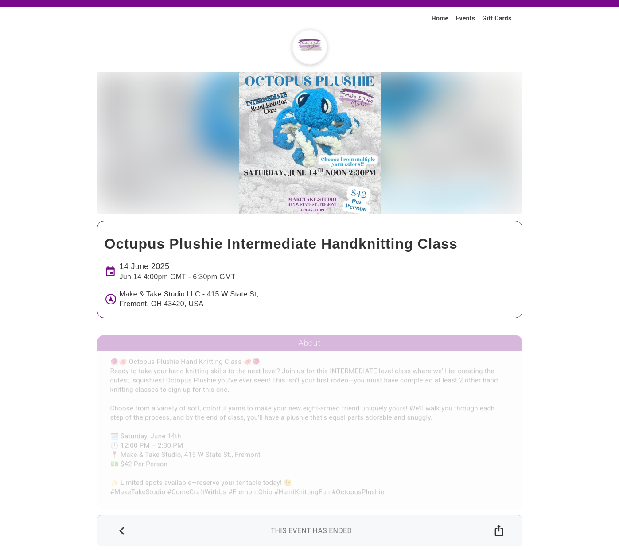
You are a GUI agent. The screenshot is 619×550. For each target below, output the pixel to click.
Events (465, 18)
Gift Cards (496, 18)
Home (440, 18)
